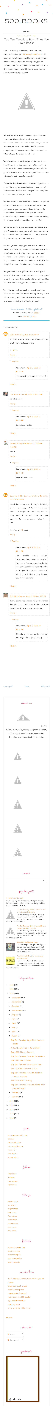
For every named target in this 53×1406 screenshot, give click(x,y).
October (16, 1006)
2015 (11, 1118)
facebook (20, 309)
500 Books (26, 21)
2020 (11, 993)
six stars (12, 1205)
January (15, 1097)
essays (11, 1139)
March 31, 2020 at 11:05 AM (31, 394)
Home (27, 686)
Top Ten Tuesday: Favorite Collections (28, 1056)
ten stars (12, 1227)
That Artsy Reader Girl (31, 54)
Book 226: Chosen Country (22, 1052)
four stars (12, 1216)
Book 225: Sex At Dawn (21, 1060)
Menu (26, 32)
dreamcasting (14, 1251)
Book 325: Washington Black (27, 942)
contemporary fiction (17, 1135)
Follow (9, 1317)
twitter (29, 309)
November (16, 1002)
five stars (12, 1212)
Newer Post (8, 686)
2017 (11, 1109)
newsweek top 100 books (19, 1297)
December (16, 997)
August (15, 1014)
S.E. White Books (17, 596)
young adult (13, 1157)
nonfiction (13, 1153)
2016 (11, 1114)
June (14, 1023)
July (14, 1019)
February (16, 1092)
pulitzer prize (14, 1304)
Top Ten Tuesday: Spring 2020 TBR (26, 1064)
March (15, 1036)
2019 (11, 1101)
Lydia (12, 334)
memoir (11, 1150)
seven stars (13, 1201)
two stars (12, 1231)
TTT (15, 350)
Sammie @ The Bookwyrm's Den (24, 496)
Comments (13, 1340)
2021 (11, 989)
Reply (12, 355)
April (14, 1031)
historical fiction (15, 1146)
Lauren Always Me (18, 443)
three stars (13, 1223)
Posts (11, 1334)
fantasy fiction (14, 1142)
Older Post (45, 686)
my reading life (15, 1254)
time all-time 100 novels (19, 1308)
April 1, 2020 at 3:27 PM (36, 596)
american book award (17, 1286)
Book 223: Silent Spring (21, 1080)
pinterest (38, 309)
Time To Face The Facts (14, 898)
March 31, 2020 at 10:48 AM (27, 334)
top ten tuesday (29, 317)
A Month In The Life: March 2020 (25, 1048)
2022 (11, 985)
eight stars (13, 1209)
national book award (17, 1293)
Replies (15, 361)
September (17, 1010)
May (14, 1027)
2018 (11, 1105)
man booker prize (16, 1289)
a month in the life (16, 1247)
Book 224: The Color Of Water (24, 1068)
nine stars (12, 1220)
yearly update (14, 1262)
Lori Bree (14, 394)
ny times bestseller (16, 1300)
